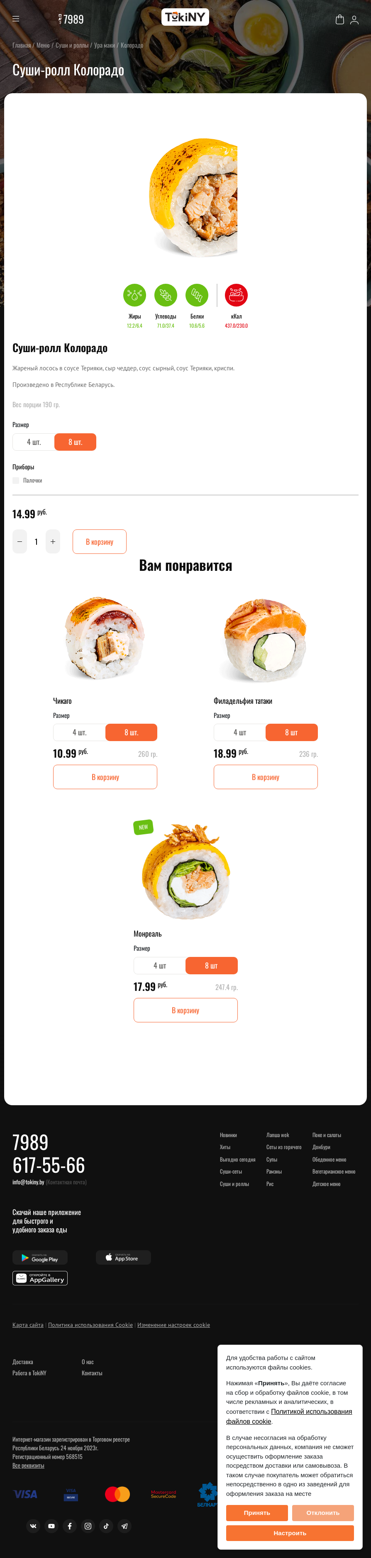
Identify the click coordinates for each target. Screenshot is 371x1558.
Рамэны (274, 1171)
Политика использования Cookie (90, 1325)
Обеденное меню (329, 1159)
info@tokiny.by (28, 1181)
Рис (269, 1183)
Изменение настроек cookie (173, 1325)
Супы (271, 1159)
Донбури (321, 1147)
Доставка (22, 1361)
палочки (32, 480)
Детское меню (326, 1183)
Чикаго (62, 700)
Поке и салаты (326, 1134)
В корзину (99, 541)
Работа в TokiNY (29, 1372)
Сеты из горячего (284, 1147)
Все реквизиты (28, 1465)
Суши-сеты (231, 1171)
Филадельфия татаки (243, 700)
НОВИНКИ (228, 1134)
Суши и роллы (234, 1183)
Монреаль (147, 933)
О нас (88, 1361)
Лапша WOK (277, 1134)
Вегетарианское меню (333, 1171)
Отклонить (322, 1512)
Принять (257, 1512)
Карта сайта (28, 1325)
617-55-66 (48, 1164)
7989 (73, 19)
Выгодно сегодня (238, 1159)
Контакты (92, 1372)
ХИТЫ (225, 1147)
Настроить (290, 1532)
